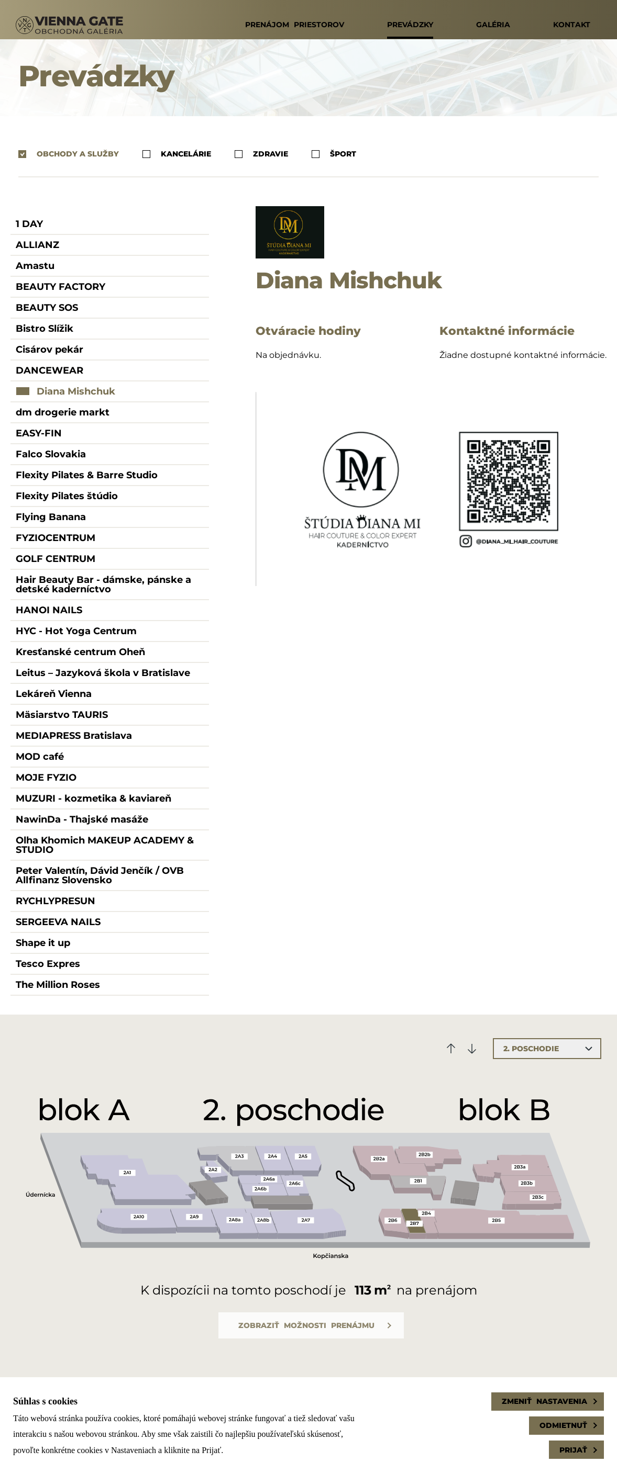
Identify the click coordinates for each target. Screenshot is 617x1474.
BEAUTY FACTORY (60, 286)
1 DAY (29, 224)
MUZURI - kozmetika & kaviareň (93, 798)
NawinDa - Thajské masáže (82, 819)
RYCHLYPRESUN (55, 901)
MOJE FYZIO (46, 777)
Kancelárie (176, 154)
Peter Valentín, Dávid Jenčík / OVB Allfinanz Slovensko (100, 875)
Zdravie (261, 154)
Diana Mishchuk (76, 391)
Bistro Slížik (44, 328)
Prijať (573, 1450)
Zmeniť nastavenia (544, 1401)
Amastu (35, 266)
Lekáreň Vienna (54, 694)
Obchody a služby (68, 154)
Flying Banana (51, 517)
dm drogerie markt (62, 412)
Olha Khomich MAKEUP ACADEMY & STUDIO (105, 845)
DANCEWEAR (49, 370)
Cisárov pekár (49, 349)
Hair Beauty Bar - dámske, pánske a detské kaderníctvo (103, 584)
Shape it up (43, 943)
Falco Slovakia (51, 454)
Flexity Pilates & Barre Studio (87, 475)
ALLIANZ (37, 245)
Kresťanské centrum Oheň (80, 652)
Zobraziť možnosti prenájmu (306, 1325)
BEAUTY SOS (47, 307)
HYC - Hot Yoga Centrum (76, 631)
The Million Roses (58, 985)
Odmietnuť (563, 1425)
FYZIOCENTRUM (55, 538)
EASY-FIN (39, 433)
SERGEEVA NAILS (58, 922)
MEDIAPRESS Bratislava (74, 735)
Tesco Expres (48, 964)
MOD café (40, 756)
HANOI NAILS (49, 610)
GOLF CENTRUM (55, 559)
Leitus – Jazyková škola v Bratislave (103, 673)
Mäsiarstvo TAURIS (62, 715)
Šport (334, 154)
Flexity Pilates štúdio (67, 496)
